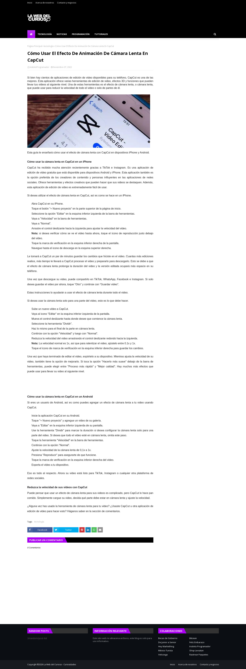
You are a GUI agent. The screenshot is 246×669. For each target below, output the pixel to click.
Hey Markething (166, 646)
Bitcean (193, 638)
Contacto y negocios (66, 2)
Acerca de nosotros (45, 2)
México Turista (165, 650)
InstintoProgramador (39, 67)
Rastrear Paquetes (198, 654)
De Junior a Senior (167, 642)
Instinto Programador (199, 646)
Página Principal (34, 46)
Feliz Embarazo (196, 642)
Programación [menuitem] (81, 34)
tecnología (49, 46)
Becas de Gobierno (167, 638)
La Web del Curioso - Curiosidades (60, 664)
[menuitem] (31, 34)
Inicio (29, 2)
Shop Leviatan (196, 650)
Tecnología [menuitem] (45, 34)
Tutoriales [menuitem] (101, 34)
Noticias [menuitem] (62, 34)
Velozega (163, 654)
